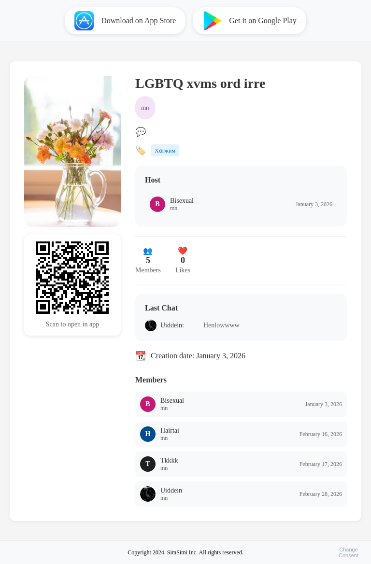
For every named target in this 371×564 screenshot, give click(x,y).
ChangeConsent (348, 552)
